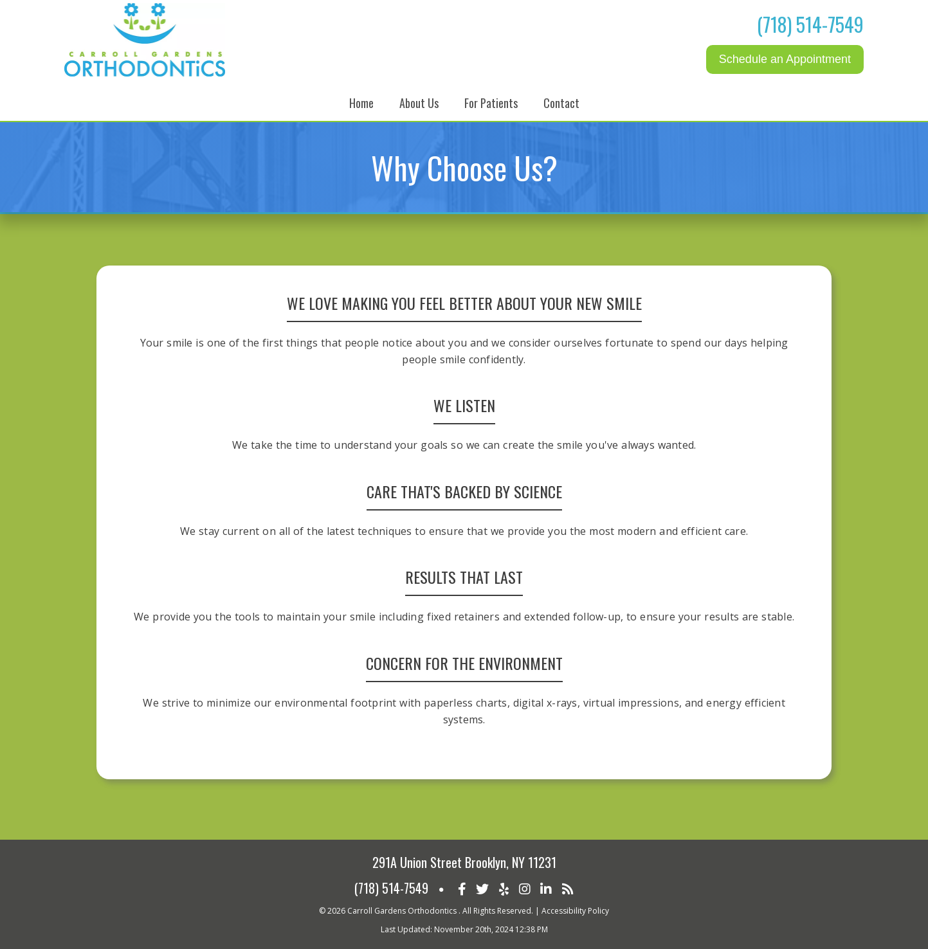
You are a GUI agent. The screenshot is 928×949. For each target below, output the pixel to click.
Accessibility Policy (575, 910)
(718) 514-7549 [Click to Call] (810, 24)
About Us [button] (419, 103)
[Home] (144, 73)
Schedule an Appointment (785, 59)
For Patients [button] (491, 103)
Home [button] (361, 103)
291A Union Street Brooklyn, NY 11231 (464, 862)
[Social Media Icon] (462, 888)
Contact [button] (561, 103)
